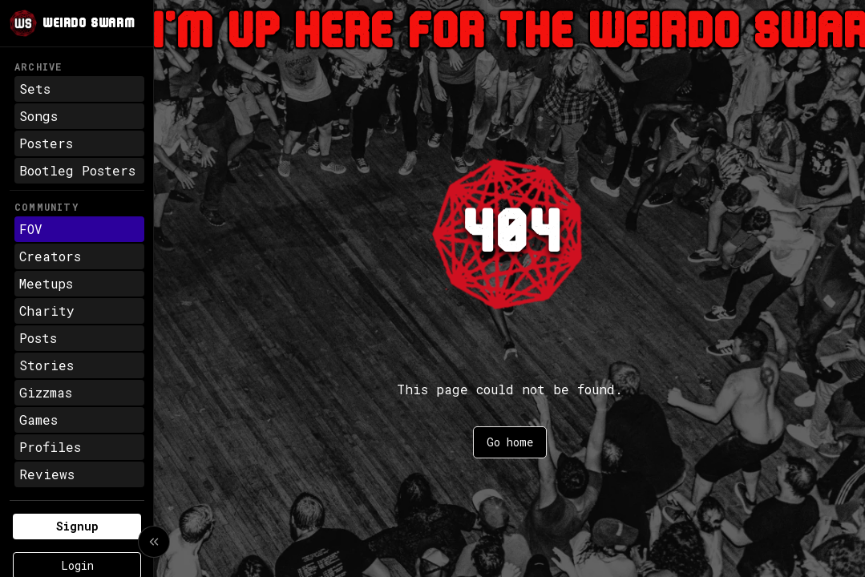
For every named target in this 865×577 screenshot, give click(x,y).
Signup (77, 526)
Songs (38, 115)
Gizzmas (45, 392)
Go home (510, 442)
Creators (50, 256)
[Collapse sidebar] (154, 542)
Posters (46, 143)
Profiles (50, 446)
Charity (47, 310)
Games (38, 419)
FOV (30, 228)
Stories (46, 365)
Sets (35, 88)
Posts (38, 337)
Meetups (46, 283)
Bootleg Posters (77, 170)
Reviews (47, 474)
